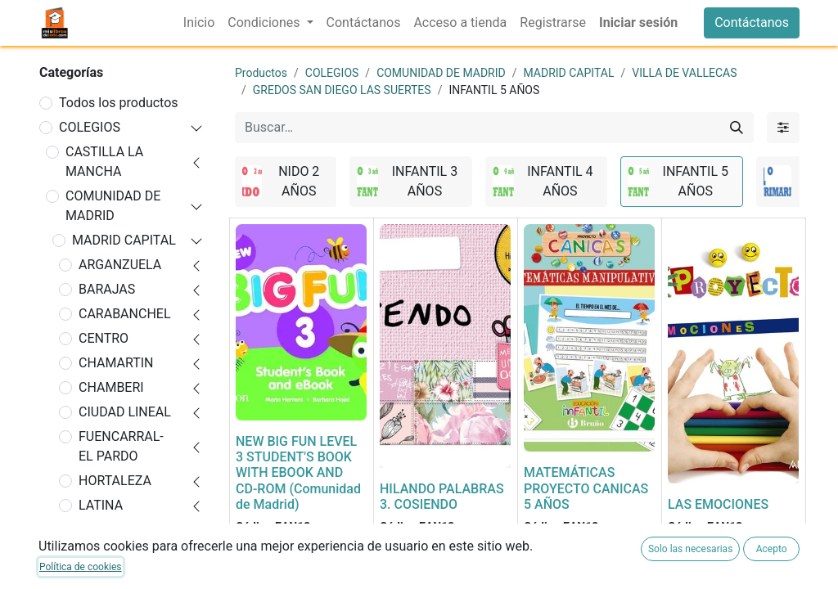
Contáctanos (751, 22)
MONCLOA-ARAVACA (112, 539)
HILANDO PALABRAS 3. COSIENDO (442, 496)
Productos (261, 72)
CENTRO (103, 338)
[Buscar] (736, 127)
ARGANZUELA (120, 264)
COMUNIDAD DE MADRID (112, 205)
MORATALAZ (116, 574)
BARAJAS (107, 289)
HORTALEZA (115, 480)
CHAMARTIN (116, 363)
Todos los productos (118, 102)
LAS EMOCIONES (718, 504)
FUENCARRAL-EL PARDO (121, 446)
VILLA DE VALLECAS (684, 72)
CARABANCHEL (125, 313)
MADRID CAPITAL (124, 240)
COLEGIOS (89, 127)
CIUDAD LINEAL (125, 412)
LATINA (101, 505)
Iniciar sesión (638, 22)
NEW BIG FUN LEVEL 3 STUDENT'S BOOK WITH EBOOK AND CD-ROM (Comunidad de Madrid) (298, 473)
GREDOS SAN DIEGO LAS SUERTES (342, 90)
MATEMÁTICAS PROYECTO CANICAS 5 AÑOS (586, 488)
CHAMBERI (111, 387)
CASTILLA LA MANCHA (104, 161)
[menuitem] (199, 23)
